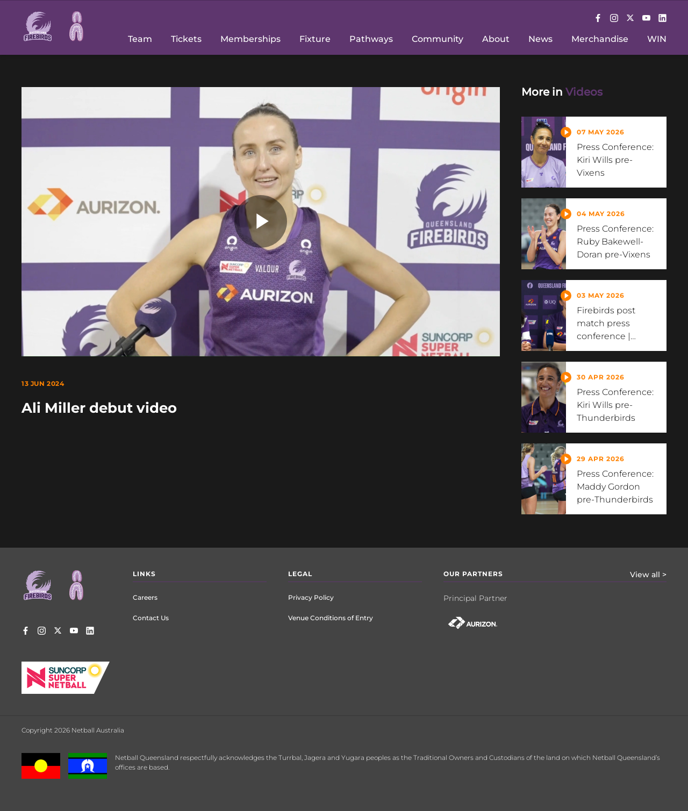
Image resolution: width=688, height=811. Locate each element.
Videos (584, 91)
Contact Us (151, 618)
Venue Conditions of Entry (330, 618)
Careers (145, 597)
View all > (648, 574)
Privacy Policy (311, 597)
